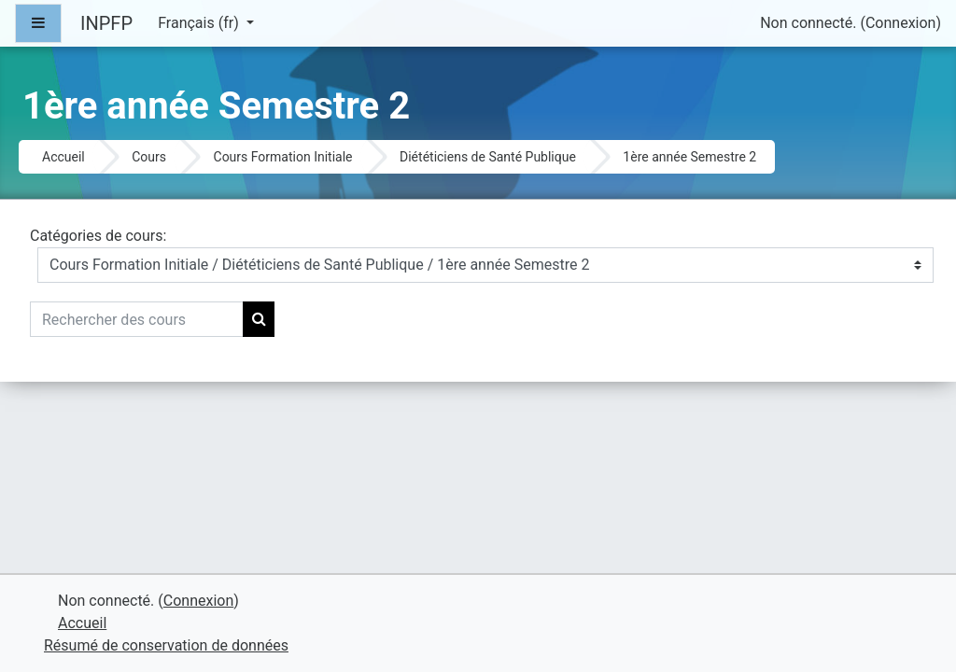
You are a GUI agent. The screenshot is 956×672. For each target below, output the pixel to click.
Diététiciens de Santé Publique (488, 156)
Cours (149, 156)
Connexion (900, 23)
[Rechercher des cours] (137, 319)
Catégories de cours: (98, 236)
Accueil (63, 156)
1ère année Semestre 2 (689, 156)
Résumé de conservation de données (166, 645)
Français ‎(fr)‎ (200, 23)
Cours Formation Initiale (283, 156)
